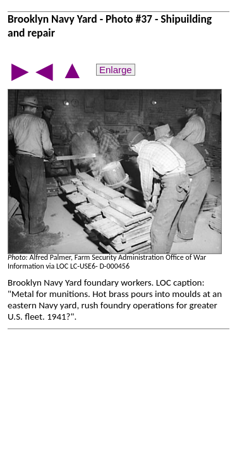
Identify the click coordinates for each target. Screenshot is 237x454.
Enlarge (115, 69)
